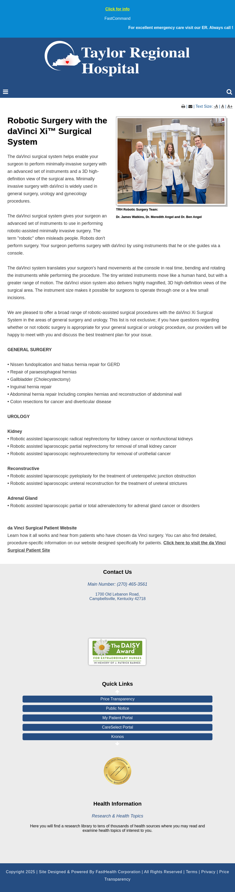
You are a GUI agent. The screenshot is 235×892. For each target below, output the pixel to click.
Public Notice (117, 708)
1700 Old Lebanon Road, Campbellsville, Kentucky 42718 (117, 596)
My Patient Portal (117, 718)
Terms (192, 872)
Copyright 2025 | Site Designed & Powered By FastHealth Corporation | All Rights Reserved (94, 872)
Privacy (208, 872)
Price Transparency (117, 699)
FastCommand (118, 18)
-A (216, 106)
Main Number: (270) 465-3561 (117, 584)
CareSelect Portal (117, 727)
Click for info (117, 9)
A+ (230, 106)
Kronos (117, 737)
